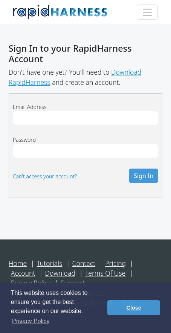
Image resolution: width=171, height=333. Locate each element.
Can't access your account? (45, 176)
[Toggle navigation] (147, 12)
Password (24, 139)
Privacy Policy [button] (31, 321)
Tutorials (49, 263)
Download (60, 273)
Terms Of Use (105, 273)
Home (18, 263)
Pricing (115, 263)
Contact (84, 263)
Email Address (30, 106)
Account (23, 273)
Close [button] (134, 308)
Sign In (143, 176)
